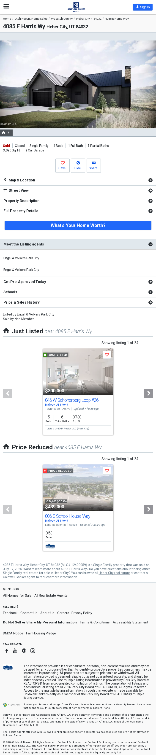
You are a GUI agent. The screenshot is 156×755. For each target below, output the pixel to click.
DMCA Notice (13, 633)
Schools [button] (10, 292)
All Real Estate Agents (51, 595)
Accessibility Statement (130, 622)
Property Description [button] (21, 201)
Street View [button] (16, 190)
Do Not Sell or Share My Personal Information (40, 622)
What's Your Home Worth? (78, 225)
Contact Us (28, 613)
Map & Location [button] (19, 180)
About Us (47, 613)
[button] (143, 7)
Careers (63, 613)
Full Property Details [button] (20, 211)
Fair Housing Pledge (41, 633)
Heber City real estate (114, 573)
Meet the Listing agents (23, 244)
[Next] (148, 393)
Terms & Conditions (95, 622)
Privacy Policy (81, 613)
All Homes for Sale (17, 595)
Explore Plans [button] (101, 707)
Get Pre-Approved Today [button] (24, 282)
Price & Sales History (21, 302)
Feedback (10, 613)
